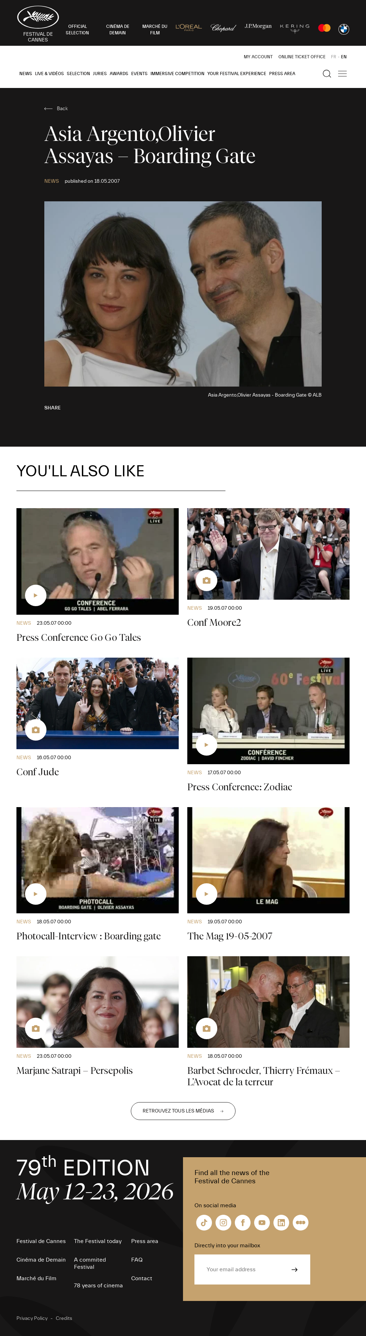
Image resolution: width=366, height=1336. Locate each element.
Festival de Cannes (41, 1241)
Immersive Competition (177, 73)
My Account (258, 56)
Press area (282, 73)
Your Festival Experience (236, 73)
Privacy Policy (32, 1318)
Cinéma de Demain (41, 1260)
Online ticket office (302, 56)
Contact (141, 1278)
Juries (100, 73)
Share (52, 408)
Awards (119, 73)
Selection (78, 73)
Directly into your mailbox (227, 1245)
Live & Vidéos (49, 73)
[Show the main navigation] (342, 73)
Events (139, 73)
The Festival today (98, 1241)
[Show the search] (327, 73)
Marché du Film (36, 1278)
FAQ (137, 1260)
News (25, 73)
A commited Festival (90, 1263)
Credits (64, 1318)
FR (333, 56)
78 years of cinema (98, 1285)
